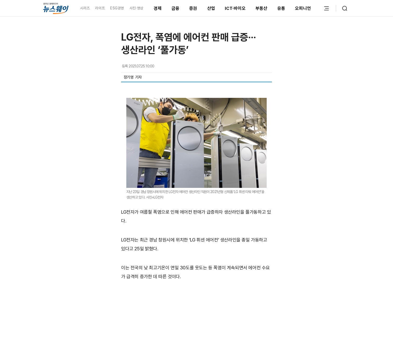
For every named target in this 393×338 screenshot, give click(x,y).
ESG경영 (117, 8)
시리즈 (85, 8)
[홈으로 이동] (56, 8)
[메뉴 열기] (326, 8)
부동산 (261, 8)
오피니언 (303, 8)
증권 (193, 8)
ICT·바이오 (235, 8)
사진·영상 (136, 8)
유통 (281, 8)
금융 (176, 8)
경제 (158, 8)
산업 (211, 8)
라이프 (100, 8)
